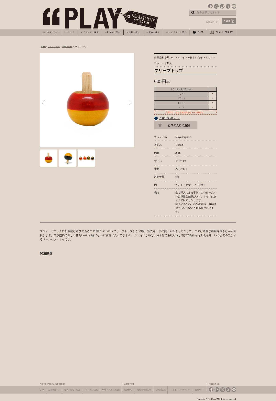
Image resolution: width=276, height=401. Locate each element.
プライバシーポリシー (180, 390)
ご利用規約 (161, 390)
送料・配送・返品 (72, 390)
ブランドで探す (54, 47)
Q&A (42, 390)
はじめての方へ (51, 32)
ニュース (69, 32)
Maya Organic (67, 47)
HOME (43, 47)
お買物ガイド (212, 22)
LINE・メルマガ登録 (111, 390)
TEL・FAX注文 (91, 390)
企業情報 (128, 390)
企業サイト (200, 390)
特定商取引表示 (144, 390)
